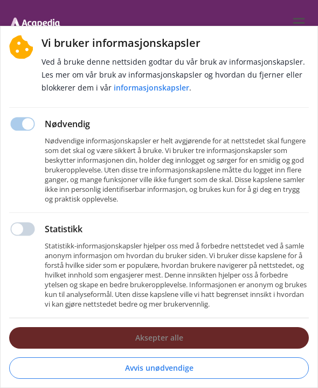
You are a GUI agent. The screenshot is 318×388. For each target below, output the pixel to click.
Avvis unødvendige (159, 368)
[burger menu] (298, 22)
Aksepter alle (159, 337)
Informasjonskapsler (151, 87)
